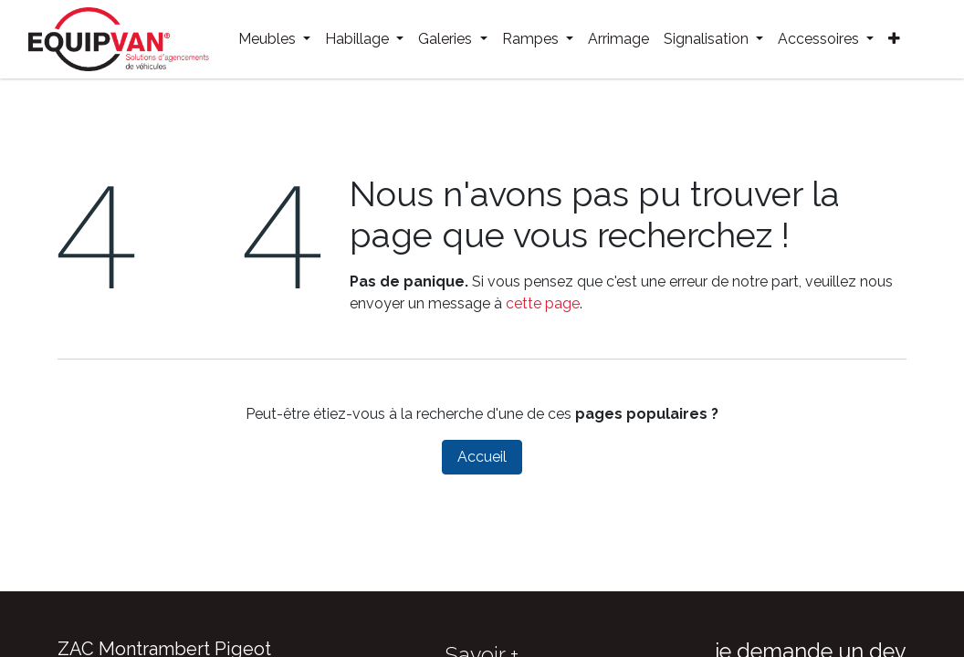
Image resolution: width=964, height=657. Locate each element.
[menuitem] (274, 39)
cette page (543, 303)
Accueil (482, 456)
